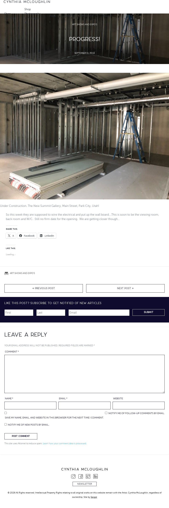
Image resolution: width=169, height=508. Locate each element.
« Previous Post (43, 288)
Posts (52, 15)
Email (63, 398)
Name (9, 398)
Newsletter (84, 484)
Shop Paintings (10, 16)
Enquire (106, 15)
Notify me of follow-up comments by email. (136, 413)
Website (118, 398)
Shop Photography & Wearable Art (32, 16)
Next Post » (125, 288)
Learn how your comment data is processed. (65, 443)
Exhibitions (86, 15)
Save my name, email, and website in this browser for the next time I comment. (54, 417)
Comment (12, 351)
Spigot (94, 497)
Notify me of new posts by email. (28, 425)
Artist (68, 15)
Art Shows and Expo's (22, 273)
